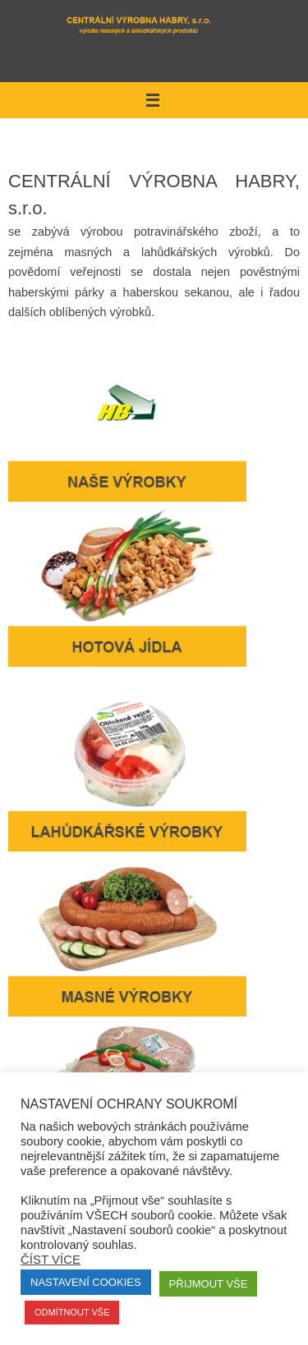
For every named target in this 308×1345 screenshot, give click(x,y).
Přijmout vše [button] (208, 1284)
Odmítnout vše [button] (71, 1312)
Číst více (50, 1259)
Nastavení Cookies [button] (85, 1282)
